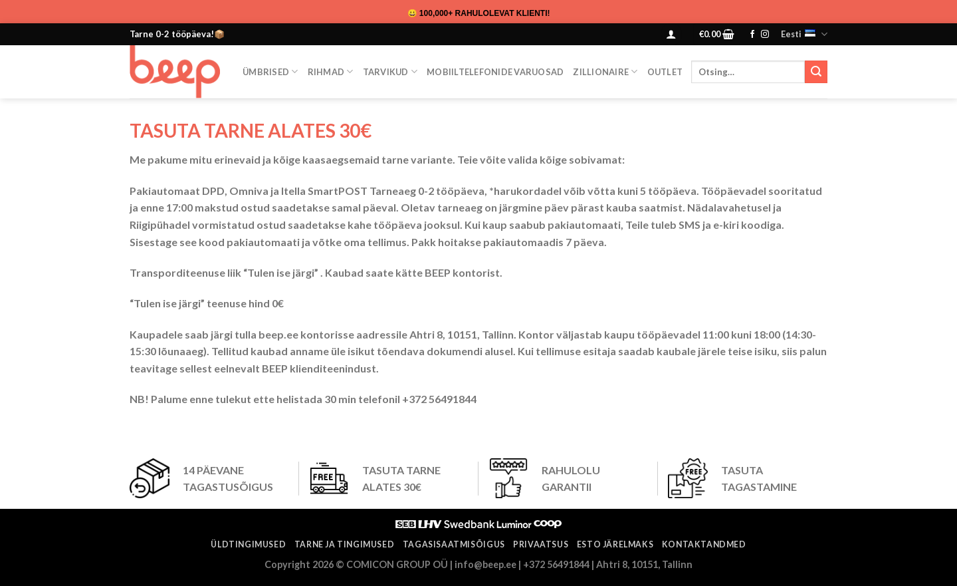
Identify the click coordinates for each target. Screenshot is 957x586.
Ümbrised (270, 71)
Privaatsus (540, 544)
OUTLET (665, 72)
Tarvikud (390, 71)
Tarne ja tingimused (344, 544)
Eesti (804, 34)
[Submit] (816, 72)
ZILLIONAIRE (605, 71)
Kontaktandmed (704, 544)
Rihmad (331, 71)
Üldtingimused (248, 544)
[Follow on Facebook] (752, 34)
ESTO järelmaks (615, 544)
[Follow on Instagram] (765, 34)
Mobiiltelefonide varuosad (495, 72)
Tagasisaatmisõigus (454, 544)
